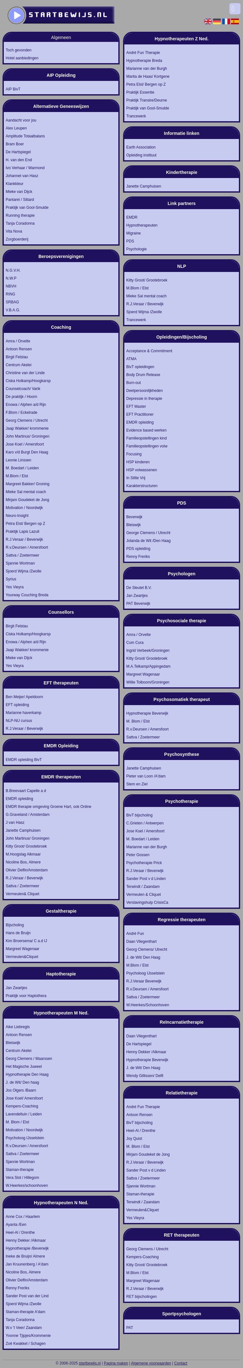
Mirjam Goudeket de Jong (27, 500)
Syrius (11, 579)
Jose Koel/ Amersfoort (24, 1098)
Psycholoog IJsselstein (25, 1138)
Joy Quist (134, 1138)
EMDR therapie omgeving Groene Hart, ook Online (48, 806)
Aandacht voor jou (21, 120)
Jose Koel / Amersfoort (25, 444)
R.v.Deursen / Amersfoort (27, 547)
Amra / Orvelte (18, 341)
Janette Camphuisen (23, 830)
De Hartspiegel (18, 152)
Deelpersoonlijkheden (144, 390)
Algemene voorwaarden (151, 1363)
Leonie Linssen (18, 460)
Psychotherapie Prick (144, 863)
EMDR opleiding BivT (24, 759)
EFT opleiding (17, 705)
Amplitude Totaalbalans (25, 136)
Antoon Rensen (19, 349)
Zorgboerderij (17, 239)
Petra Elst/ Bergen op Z (25, 523)
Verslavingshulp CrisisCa (147, 902)
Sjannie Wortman (20, 563)
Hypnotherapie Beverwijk (147, 713)
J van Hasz (15, 822)
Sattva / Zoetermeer (22, 555)
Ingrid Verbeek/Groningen (148, 650)
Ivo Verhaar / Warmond (25, 168)
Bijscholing (15, 925)
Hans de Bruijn (18, 933)
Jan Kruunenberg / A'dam (27, 1264)
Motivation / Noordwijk (24, 508)
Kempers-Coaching (22, 1106)
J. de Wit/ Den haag (22, 1082)
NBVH (11, 286)
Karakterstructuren (142, 486)
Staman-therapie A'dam (25, 1312)
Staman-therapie (20, 1169)
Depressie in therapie (144, 398)
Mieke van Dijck (19, 191)
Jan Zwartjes (16, 988)
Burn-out (133, 382)
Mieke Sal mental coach (26, 492)
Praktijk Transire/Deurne (146, 100)
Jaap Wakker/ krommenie (27, 428)
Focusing (134, 454)
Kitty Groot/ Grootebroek (26, 846)
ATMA (131, 359)
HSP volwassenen (141, 470)
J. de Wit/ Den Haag (143, 957)
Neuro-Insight (17, 515)
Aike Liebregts (18, 1027)
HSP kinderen (138, 462)
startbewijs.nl (90, 1363)
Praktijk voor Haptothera (26, 996)
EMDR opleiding (19, 798)
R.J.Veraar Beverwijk (143, 981)
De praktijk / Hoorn (21, 396)
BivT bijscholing (139, 815)
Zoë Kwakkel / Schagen (26, 1343)
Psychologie (136, 249)
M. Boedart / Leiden (22, 468)
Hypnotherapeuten (142, 225)
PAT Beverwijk (138, 603)
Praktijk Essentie (140, 92)
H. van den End (19, 160)
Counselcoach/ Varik (23, 389)
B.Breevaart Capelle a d (26, 791)
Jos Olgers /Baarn (21, 1090)
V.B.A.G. (13, 310)
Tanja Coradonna (20, 223)
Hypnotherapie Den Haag (27, 1074)
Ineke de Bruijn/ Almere (25, 1256)
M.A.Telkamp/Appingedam (148, 666)
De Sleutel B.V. (139, 587)
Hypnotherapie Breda (144, 60)
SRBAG (12, 302)
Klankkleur (14, 184)
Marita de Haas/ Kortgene (148, 76)
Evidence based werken (146, 430)
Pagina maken (116, 1363)
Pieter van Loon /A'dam (145, 776)
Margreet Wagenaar (22, 949)
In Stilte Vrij (135, 478)
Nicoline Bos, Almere (23, 862)
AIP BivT (13, 89)
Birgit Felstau (17, 357)
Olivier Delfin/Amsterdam (27, 870)
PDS (130, 241)
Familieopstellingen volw (146, 446)
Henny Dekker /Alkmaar (26, 1240)
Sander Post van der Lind (27, 1296)
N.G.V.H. (13, 270)
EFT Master (136, 406)
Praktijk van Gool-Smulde (27, 207)
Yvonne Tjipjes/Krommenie (28, 1335)
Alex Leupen (16, 128)
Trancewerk (136, 116)
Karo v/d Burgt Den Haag (27, 452)
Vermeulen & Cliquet (143, 894)
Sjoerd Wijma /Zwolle (23, 571)
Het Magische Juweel (24, 1066)
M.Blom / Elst (17, 476)
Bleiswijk (13, 1043)
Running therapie (20, 215)
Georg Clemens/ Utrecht (146, 949)
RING (10, 294)
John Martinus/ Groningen (27, 436)
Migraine (133, 233)
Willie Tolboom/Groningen (148, 682)
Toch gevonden (18, 50)
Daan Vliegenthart (141, 941)
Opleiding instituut (141, 155)
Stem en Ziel (136, 784)
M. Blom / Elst (17, 1122)
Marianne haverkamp (23, 712)
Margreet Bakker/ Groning (27, 484)
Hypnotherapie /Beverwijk (27, 1248)
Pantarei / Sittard (20, 199)
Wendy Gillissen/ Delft (144, 1076)
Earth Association (141, 147)
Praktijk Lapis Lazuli (22, 531)
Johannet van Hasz (22, 176)
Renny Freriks (17, 1288)
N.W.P (11, 278)
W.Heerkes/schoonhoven (27, 1185)
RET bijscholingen (141, 1296)
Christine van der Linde (25, 373)
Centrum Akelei (18, 365)
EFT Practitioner (139, 414)
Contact (180, 1363)
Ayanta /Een (16, 1224)
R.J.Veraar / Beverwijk (24, 539)
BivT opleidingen (140, 367)
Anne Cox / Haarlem (23, 1216)
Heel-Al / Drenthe (20, 1232)
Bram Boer (15, 144)
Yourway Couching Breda (27, 595)
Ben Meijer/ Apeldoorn (24, 697)
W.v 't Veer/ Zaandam (24, 1327)
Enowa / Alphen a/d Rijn (26, 404)
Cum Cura (135, 642)
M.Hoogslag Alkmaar (23, 854)
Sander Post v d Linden (146, 878)
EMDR (131, 217)
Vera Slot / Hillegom (22, 1177)
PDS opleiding (138, 548)
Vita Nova (14, 231)
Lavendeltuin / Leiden (24, 1114)
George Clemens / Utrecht (148, 533)
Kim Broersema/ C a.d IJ (26, 941)
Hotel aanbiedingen (22, 58)
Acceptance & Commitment (149, 351)
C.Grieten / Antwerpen (145, 823)
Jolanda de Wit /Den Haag (148, 541)
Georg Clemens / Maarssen (29, 1058)
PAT (129, 1327)
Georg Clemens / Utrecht (27, 420)
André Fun (135, 933)
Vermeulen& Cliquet (22, 894)
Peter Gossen (137, 855)
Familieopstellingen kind (146, 438)
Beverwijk (134, 517)
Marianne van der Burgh (146, 68)
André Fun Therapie (143, 52)
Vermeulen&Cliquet (22, 957)
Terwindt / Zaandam (142, 886)
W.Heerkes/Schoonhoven (147, 1005)
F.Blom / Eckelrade (21, 412)
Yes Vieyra (15, 587)
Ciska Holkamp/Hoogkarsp (28, 381)
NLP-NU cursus (19, 720)
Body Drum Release (143, 375)
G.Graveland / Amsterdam (28, 814)
